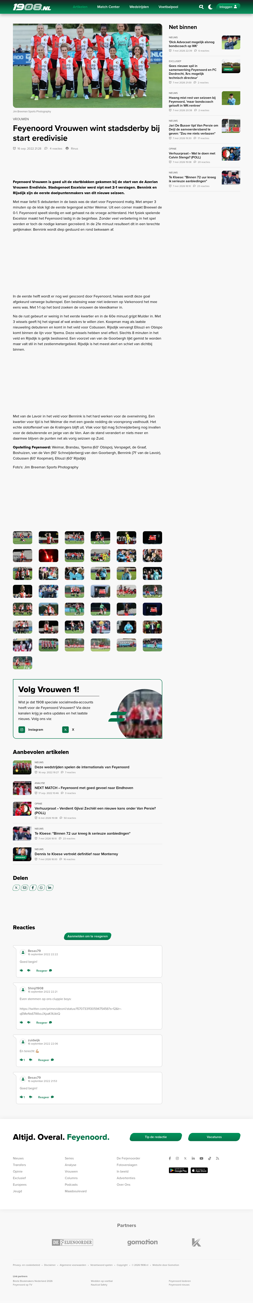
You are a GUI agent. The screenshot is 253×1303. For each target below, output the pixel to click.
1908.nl (32, 7)
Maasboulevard (76, 1191)
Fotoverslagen (127, 1164)
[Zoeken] (201, 7)
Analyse (70, 1164)
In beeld (122, 1171)
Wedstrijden (139, 6)
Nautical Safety (99, 1285)
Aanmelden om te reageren (88, 936)
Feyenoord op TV (22, 1285)
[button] (93, 952)
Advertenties (126, 1178)
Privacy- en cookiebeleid (26, 1265)
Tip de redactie (156, 1137)
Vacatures (214, 1137)
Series (69, 1158)
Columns (71, 1178)
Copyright (122, 1265)
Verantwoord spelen (101, 1265)
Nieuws (18, 1158)
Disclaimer (50, 1265)
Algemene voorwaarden (73, 1265)
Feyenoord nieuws (179, 1285)
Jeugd (17, 1191)
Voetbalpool (168, 6)
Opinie (18, 1171)
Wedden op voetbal (102, 1281)
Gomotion (173, 1265)
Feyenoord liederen (180, 1281)
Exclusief (19, 1178)
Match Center (108, 6)
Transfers (19, 1164)
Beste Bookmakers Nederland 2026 (33, 1281)
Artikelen (80, 6)
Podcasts (71, 1184)
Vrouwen (71, 1171)
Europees (19, 1184)
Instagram (35, 729)
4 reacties (53, 148)
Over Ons (123, 1184)
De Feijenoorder (128, 1158)
